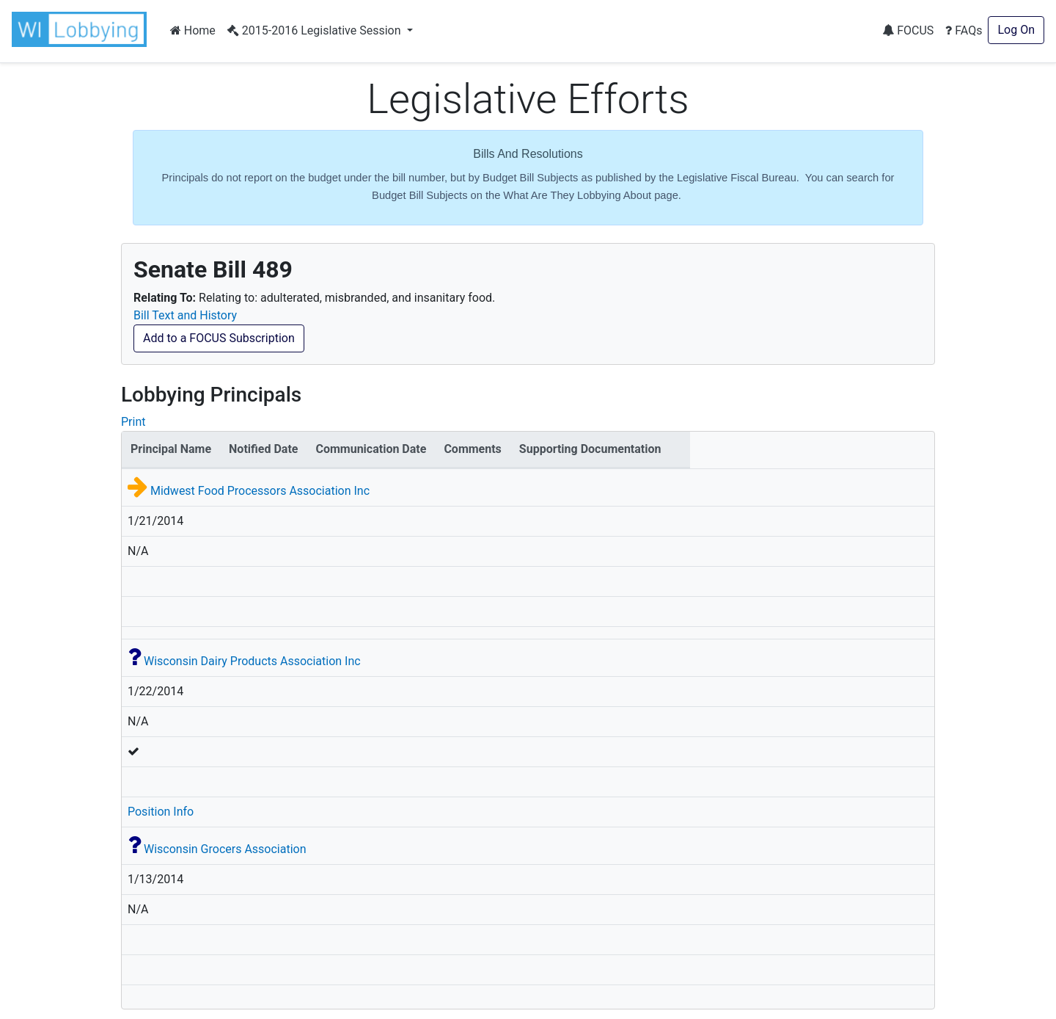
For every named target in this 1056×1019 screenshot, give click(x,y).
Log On (1016, 30)
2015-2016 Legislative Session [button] (315, 30)
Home (193, 30)
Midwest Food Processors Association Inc (260, 491)
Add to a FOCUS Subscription (219, 338)
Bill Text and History (185, 315)
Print (133, 422)
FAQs (963, 30)
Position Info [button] (161, 812)
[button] (82, 29)
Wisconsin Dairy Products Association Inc (252, 661)
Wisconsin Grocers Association (225, 849)
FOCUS (908, 30)
